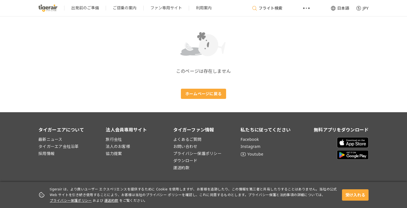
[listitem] (85, 8)
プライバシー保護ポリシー (71, 200)
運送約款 (111, 200)
